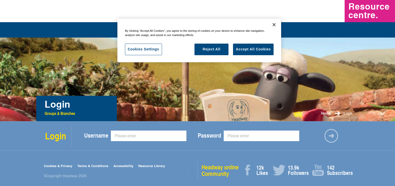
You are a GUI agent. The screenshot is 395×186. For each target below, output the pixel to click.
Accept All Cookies (253, 49)
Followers (293, 170)
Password (209, 135)
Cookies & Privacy (58, 165)
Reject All (211, 49)
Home (326, 113)
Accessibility (123, 165)
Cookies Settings (143, 49)
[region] (199, 40)
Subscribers (332, 170)
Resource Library (151, 165)
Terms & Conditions (92, 165)
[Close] (274, 24)
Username (96, 135)
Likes (262, 170)
